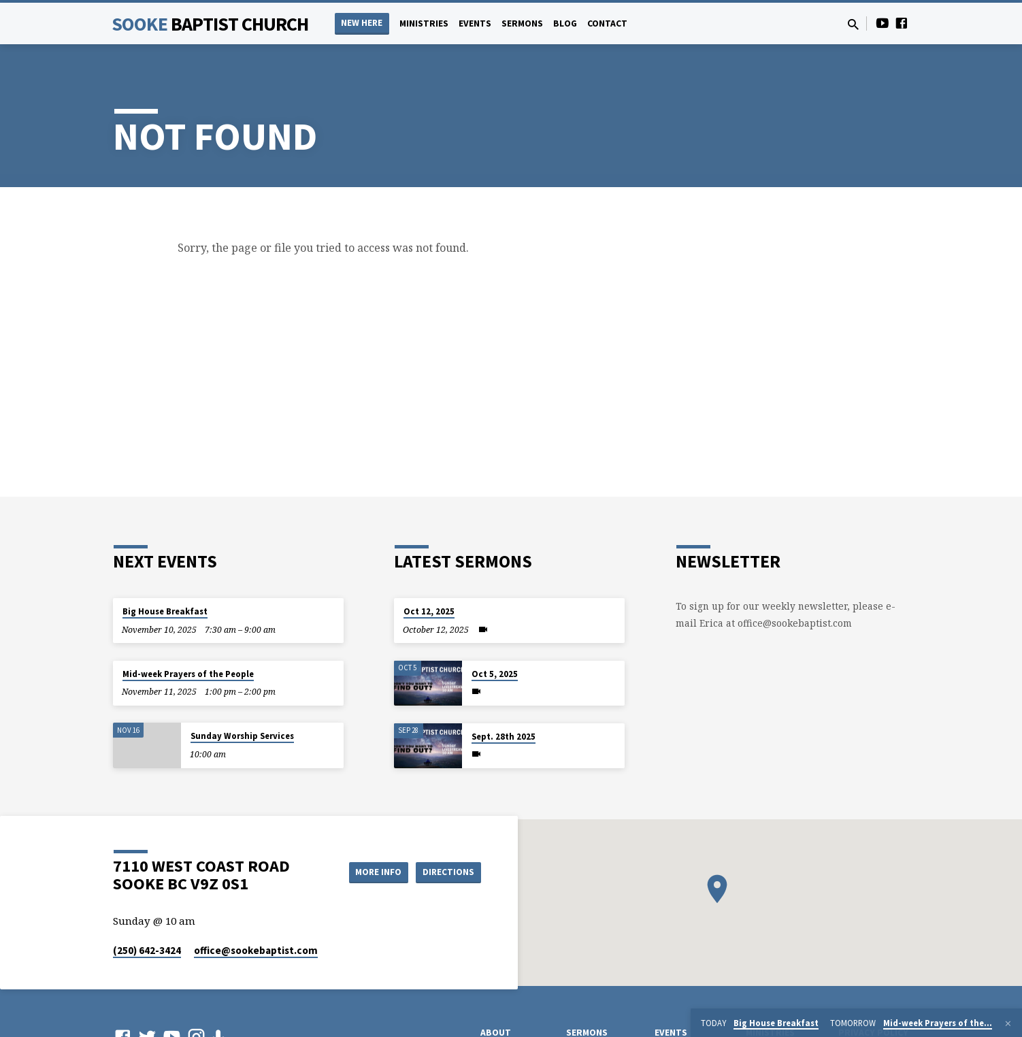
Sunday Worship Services (242, 736)
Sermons (522, 23)
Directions (447, 872)
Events (475, 23)
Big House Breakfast (165, 611)
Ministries (423, 23)
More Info (370, 872)
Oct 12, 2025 (429, 611)
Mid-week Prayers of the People (188, 674)
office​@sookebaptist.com (256, 950)
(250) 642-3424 (147, 950)
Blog (565, 23)
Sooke (210, 24)
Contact (607, 23)
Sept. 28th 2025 (503, 736)
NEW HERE (361, 23)
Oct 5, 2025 (495, 674)
